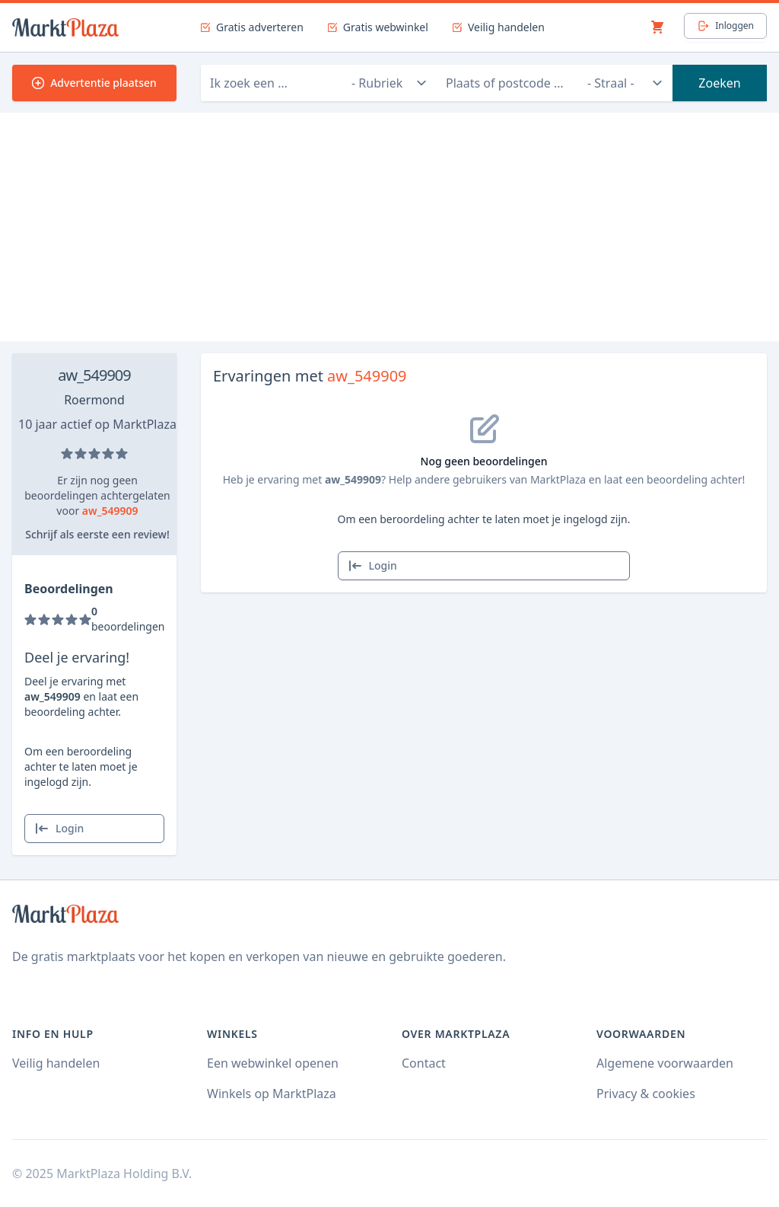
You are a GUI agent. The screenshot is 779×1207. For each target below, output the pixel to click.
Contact (424, 1063)
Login (59, 828)
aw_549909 (94, 375)
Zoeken (719, 83)
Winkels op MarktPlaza (271, 1093)
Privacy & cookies (645, 1093)
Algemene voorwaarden (664, 1063)
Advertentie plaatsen (94, 82)
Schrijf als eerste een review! (97, 534)
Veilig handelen (56, 1063)
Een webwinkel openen (273, 1063)
